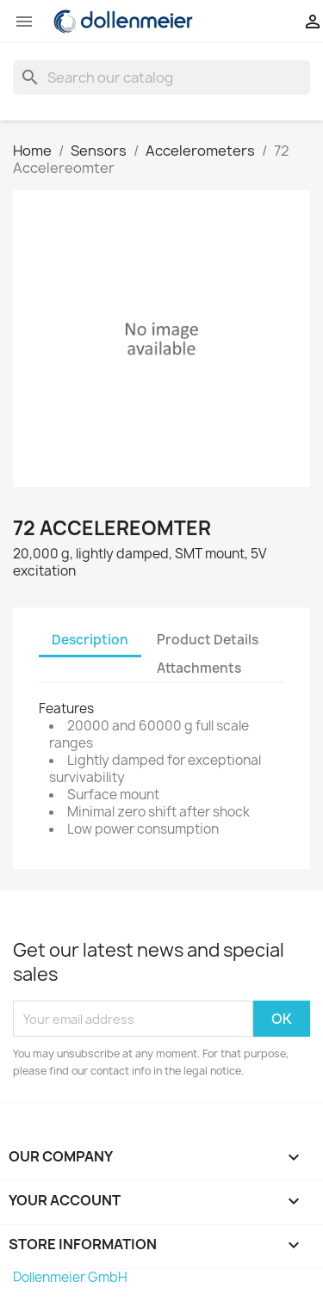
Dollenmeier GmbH (70, 1277)
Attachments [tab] (199, 668)
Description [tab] (90, 640)
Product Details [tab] (207, 640)
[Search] (161, 77)
